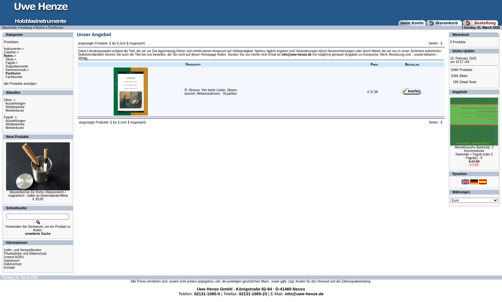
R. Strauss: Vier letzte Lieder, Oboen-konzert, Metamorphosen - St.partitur (211, 91)
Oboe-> (11, 59)
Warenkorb (460, 34)
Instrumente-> (14, 49)
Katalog (26, 27)
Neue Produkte (17, 137)
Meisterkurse (15, 110)
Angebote (459, 92)
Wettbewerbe (15, 107)
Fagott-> (12, 63)
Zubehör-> (11, 52)
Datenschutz (13, 264)
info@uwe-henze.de (296, 54)
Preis (374, 64)
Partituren (55, 27)
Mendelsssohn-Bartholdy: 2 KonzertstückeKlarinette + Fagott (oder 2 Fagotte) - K (474, 153)
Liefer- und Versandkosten (22, 250)
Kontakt (9, 267)
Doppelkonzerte (17, 66)
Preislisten (11, 42)
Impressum (12, 260)
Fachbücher (14, 77)
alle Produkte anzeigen (20, 83)
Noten (40, 27)
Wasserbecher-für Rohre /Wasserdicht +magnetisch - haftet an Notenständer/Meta (38, 193)
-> (10, 56)
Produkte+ (193, 64)
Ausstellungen (15, 103)
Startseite (9, 27)
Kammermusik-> (17, 70)
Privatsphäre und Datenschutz (25, 253)
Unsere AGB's (14, 257)
